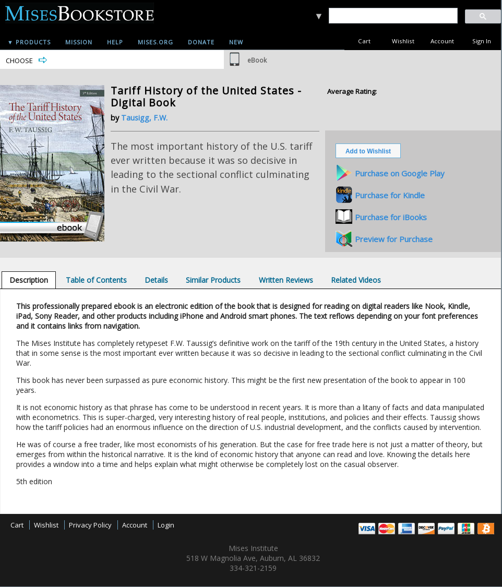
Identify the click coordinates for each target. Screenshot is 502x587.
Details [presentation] (156, 280)
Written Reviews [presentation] (286, 280)
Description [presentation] (28, 280)
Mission (78, 42)
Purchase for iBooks (391, 217)
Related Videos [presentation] (356, 280)
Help (115, 42)
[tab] (29, 280)
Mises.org (155, 42)
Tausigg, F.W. (144, 118)
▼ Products (29, 42)
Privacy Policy (90, 525)
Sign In (481, 41)
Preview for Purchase (394, 239)
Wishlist (403, 41)
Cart (364, 41)
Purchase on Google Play (400, 173)
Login (166, 525)
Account (442, 41)
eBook (257, 60)
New (236, 42)
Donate (201, 42)
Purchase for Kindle (390, 195)
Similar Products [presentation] (213, 280)
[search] (392, 16)
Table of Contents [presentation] (96, 280)
